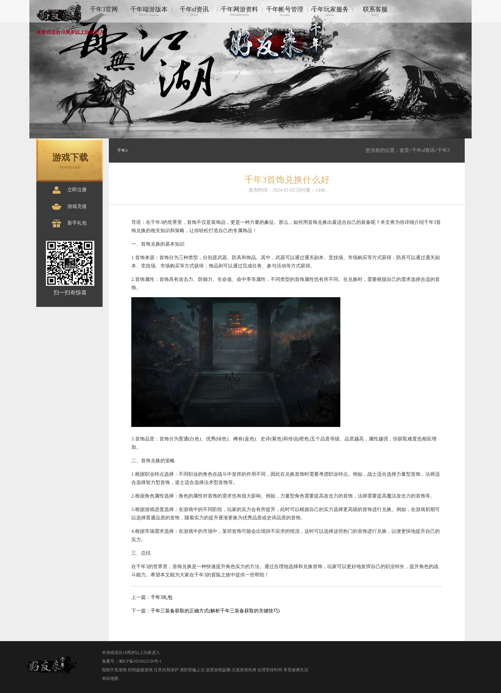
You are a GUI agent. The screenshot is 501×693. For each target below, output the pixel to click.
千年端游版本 (148, 11)
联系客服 (375, 11)
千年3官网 (103, 11)
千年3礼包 (161, 597)
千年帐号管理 (284, 11)
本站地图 (110, 678)
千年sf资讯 (194, 11)
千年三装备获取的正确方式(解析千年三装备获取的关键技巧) (215, 610)
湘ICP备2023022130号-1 (140, 661)
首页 (404, 150)
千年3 (443, 150)
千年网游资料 (239, 11)
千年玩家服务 (330, 11)
